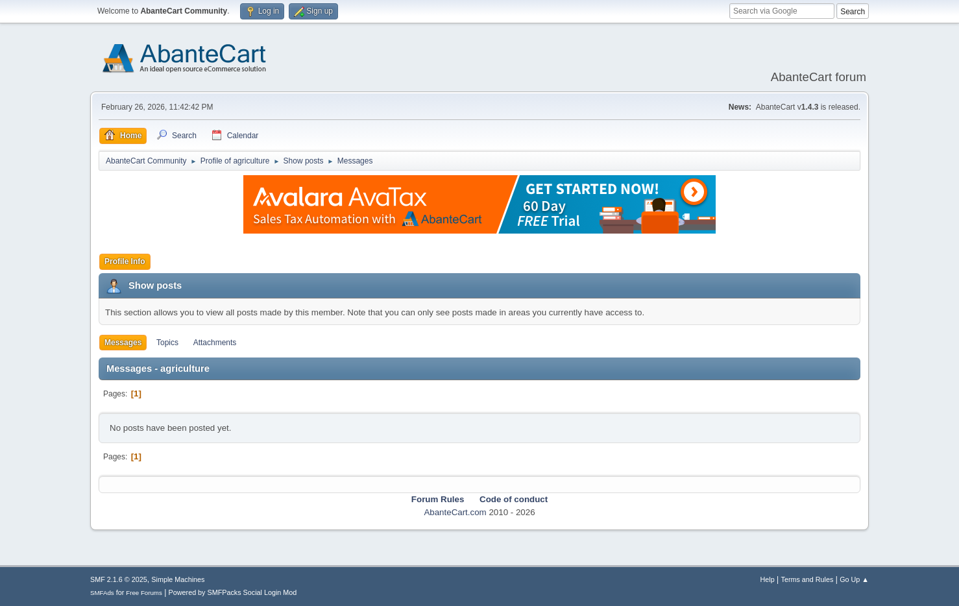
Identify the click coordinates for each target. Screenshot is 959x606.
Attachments (215, 342)
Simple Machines (177, 579)
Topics (167, 342)
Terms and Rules (807, 579)
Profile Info (124, 261)
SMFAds (102, 592)
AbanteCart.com (455, 512)
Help (767, 579)
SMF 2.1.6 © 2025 (118, 579)
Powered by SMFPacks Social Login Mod (233, 592)
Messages (122, 342)
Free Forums (144, 592)
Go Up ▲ (854, 579)
